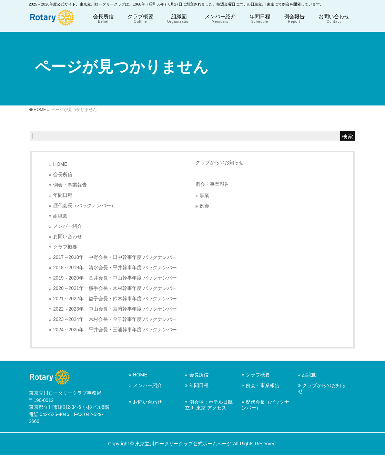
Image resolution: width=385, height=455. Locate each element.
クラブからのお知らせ (219, 162)
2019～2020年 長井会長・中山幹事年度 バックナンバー (115, 278)
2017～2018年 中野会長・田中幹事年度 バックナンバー (115, 257)
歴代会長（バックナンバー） (84, 205)
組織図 (60, 216)
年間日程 (62, 195)
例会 (204, 206)
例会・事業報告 (70, 185)
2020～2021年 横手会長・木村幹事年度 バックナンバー (115, 288)
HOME (60, 164)
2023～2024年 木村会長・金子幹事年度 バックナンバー (115, 319)
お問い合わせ (67, 236)
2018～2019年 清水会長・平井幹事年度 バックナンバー (115, 267)
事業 (204, 195)
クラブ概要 (65, 247)
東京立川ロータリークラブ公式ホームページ (183, 443)
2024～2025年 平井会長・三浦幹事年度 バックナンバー (115, 329)
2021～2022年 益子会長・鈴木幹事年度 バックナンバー (115, 298)
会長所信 (62, 174)
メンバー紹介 (67, 226)
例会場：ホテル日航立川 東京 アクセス (209, 405)
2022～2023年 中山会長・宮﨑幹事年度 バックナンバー (115, 309)
